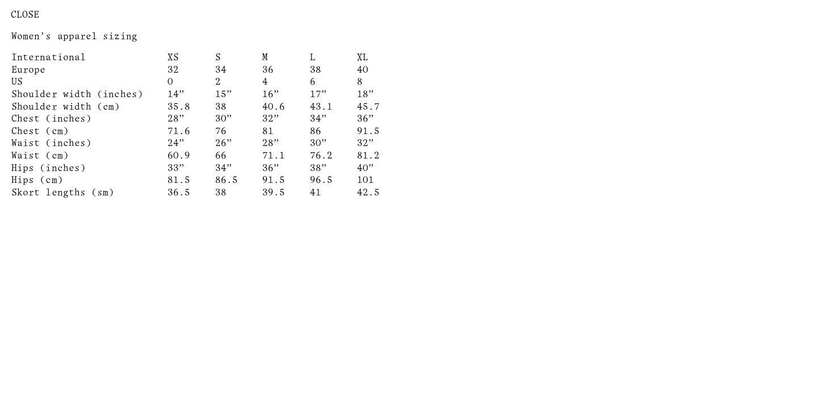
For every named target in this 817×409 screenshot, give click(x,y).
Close (25, 15)
